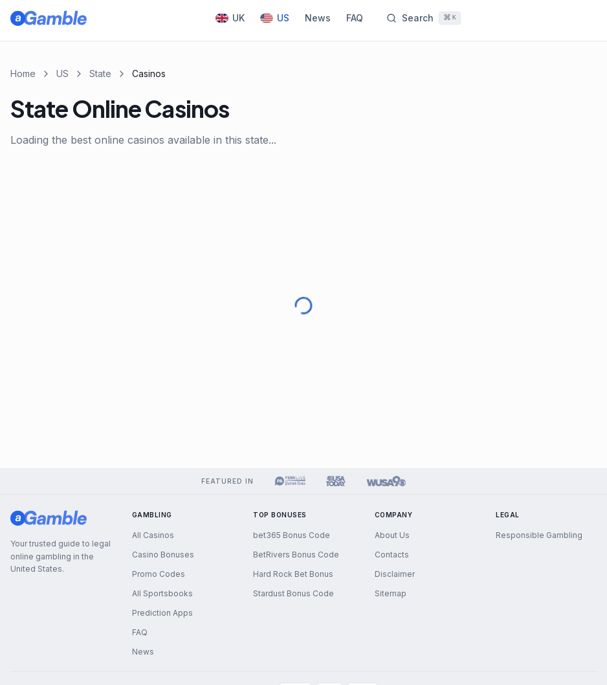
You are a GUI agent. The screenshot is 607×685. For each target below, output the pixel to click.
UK (230, 17)
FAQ (354, 17)
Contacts (392, 554)
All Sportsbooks (162, 593)
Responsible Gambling (539, 535)
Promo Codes (158, 574)
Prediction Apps (162, 613)
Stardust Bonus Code (293, 593)
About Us (392, 535)
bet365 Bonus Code (291, 535)
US (274, 17)
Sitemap (390, 593)
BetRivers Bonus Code (296, 554)
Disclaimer (395, 574)
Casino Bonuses (163, 554)
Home (23, 73)
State (100, 73)
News (318, 17)
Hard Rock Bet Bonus (293, 574)
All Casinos (153, 535)
